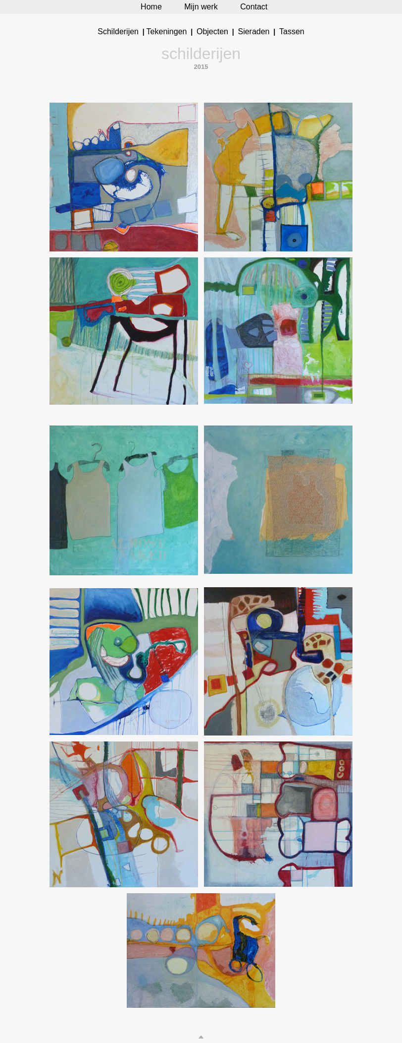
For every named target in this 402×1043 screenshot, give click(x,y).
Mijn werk (201, 6)
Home (151, 6)
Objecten (212, 31)
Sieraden (253, 31)
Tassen (291, 31)
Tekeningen (167, 31)
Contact (253, 6)
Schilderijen (118, 31)
